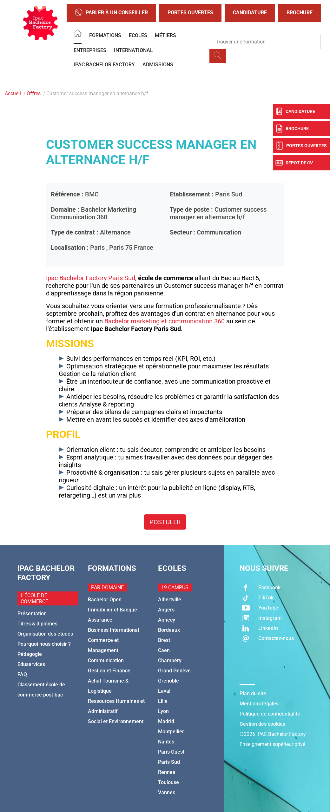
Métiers (165, 35)
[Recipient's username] (265, 41)
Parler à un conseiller (111, 13)
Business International (113, 630)
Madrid (166, 721)
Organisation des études (45, 634)
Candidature (250, 13)
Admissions (157, 65)
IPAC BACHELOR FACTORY (104, 65)
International (133, 50)
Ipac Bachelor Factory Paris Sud (90, 278)
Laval (164, 691)
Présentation (32, 614)
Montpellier (171, 732)
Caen (164, 650)
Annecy (166, 620)
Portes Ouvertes (190, 13)
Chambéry (170, 660)
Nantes (166, 742)
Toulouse (168, 782)
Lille (163, 701)
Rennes (166, 772)
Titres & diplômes (37, 624)
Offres (34, 93)
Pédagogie (29, 654)
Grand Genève (174, 671)
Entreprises (90, 50)
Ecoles (138, 35)
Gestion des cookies (262, 724)
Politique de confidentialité (270, 714)
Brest (164, 640)
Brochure (300, 13)
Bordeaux (169, 630)
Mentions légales (259, 704)
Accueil (13, 93)
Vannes (166, 792)
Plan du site (253, 693)
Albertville (169, 600)
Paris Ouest (171, 752)
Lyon (163, 711)
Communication (106, 660)
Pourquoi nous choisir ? (44, 644)
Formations (105, 35)
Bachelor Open (105, 600)
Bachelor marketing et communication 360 (164, 321)
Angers (166, 610)
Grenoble (168, 681)
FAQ (22, 674)
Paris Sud (169, 762)
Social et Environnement (115, 721)
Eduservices (31, 664)
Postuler (165, 522)
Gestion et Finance (109, 671)
